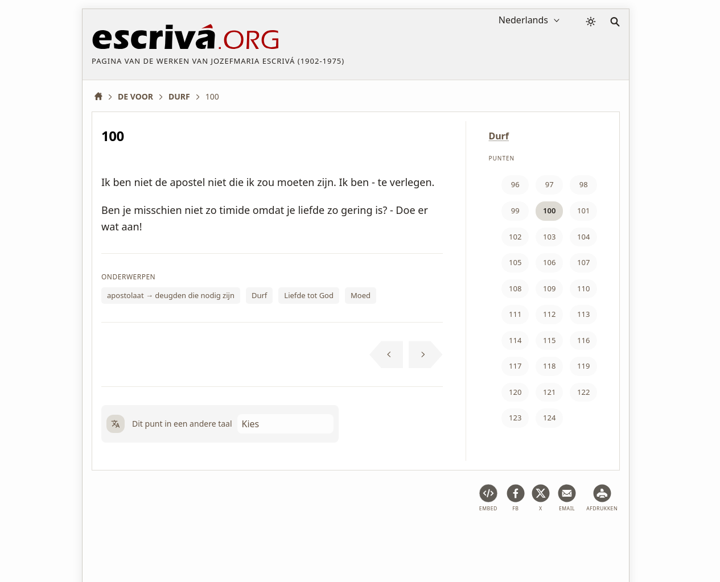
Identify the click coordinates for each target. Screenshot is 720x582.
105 (515, 262)
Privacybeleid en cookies (281, 538)
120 (515, 392)
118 (549, 366)
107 (583, 262)
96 (515, 184)
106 (549, 262)
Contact (446, 538)
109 (549, 288)
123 (515, 417)
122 (583, 392)
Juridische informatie (184, 538)
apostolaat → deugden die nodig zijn (170, 295)
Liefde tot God (309, 295)
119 (583, 366)
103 (549, 237)
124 (549, 417)
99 (515, 210)
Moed (361, 295)
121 (549, 392)
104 (583, 237)
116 (583, 340)
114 (515, 340)
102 (515, 237)
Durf (259, 295)
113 (583, 314)
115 (549, 340)
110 (583, 288)
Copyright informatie (379, 538)
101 (583, 210)
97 (549, 184)
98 (583, 184)
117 (515, 366)
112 (549, 314)
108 (515, 288)
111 (515, 314)
